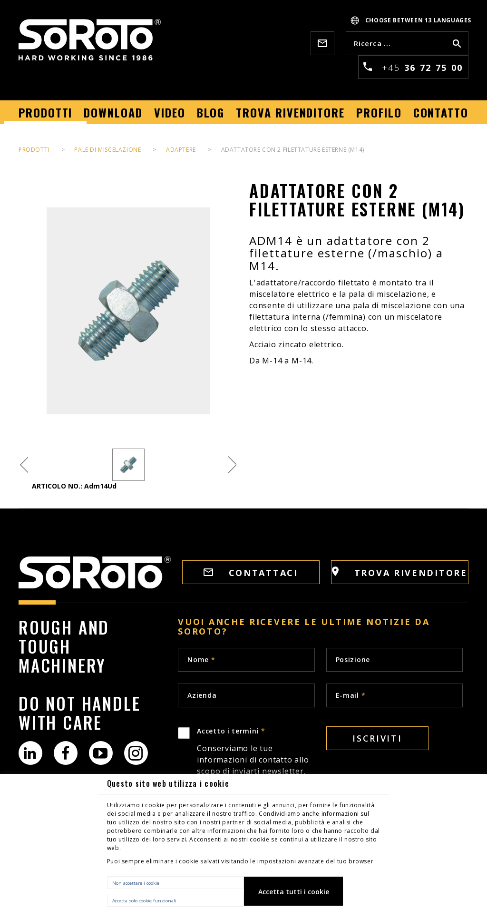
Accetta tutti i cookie (293, 891)
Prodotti (34, 150)
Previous (24, 465)
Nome (201, 659)
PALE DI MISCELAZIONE (107, 150)
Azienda (201, 695)
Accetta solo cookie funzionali (144, 901)
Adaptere (181, 150)
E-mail (351, 695)
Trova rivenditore (400, 572)
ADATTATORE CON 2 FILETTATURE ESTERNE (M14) (292, 150)
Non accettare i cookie (135, 883)
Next (232, 465)
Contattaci (251, 572)
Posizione (353, 659)
